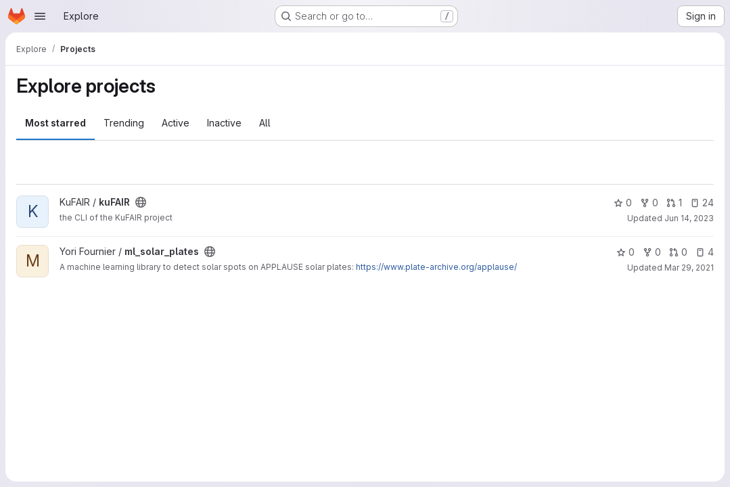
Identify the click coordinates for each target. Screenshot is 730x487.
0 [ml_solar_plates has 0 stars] (625, 252)
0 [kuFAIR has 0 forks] (649, 202)
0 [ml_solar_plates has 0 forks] (652, 252)
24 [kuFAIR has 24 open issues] (702, 202)
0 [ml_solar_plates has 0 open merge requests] (678, 252)
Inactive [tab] (224, 123)
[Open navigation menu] (40, 16)
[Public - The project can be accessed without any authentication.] (140, 202)
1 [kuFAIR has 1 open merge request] (674, 202)
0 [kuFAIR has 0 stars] (623, 202)
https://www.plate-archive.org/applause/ (436, 267)
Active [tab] (175, 123)
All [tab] (265, 123)
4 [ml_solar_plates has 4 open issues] (704, 252)
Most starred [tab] (55, 123)
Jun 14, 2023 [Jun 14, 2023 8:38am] (689, 218)
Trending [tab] (124, 123)
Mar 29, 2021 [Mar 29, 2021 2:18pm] (689, 267)
